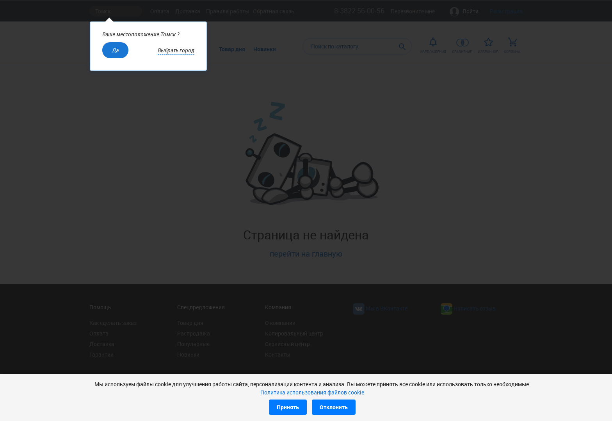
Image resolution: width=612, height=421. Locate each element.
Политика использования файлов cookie (312, 392)
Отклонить (334, 407)
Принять (288, 407)
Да (115, 50)
